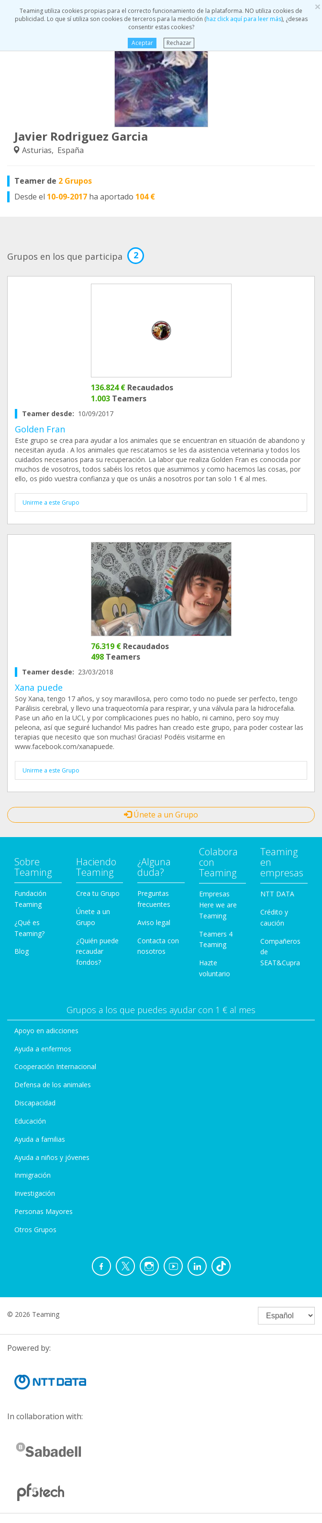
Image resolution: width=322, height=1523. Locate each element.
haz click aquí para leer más (243, 19)
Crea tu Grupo (98, 893)
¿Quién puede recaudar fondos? (97, 951)
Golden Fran (40, 429)
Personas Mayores (43, 1211)
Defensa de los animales (52, 1084)
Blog (21, 951)
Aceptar (142, 43)
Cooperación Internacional (55, 1066)
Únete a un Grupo (161, 814)
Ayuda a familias (39, 1139)
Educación (30, 1121)
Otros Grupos (35, 1229)
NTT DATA (277, 893)
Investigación (34, 1193)
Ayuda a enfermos (42, 1048)
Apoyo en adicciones (46, 1030)
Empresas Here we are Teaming (218, 904)
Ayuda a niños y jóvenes (51, 1157)
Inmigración (32, 1175)
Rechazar (179, 43)
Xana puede (39, 687)
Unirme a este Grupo (50, 502)
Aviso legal (153, 922)
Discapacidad (35, 1102)
